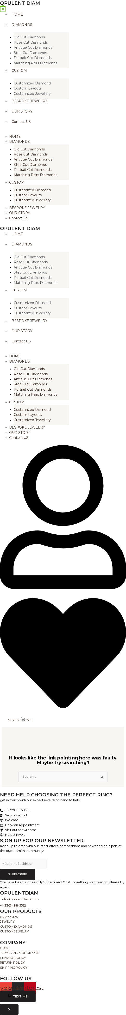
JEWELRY (7, 921)
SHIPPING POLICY (13, 967)
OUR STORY (19, 213)
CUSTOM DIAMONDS (16, 926)
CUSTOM (17, 182)
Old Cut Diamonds (29, 37)
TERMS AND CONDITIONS (19, 953)
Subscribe (17, 874)
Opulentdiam (19, 893)
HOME (15, 136)
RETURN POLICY (12, 962)
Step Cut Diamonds (30, 53)
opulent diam (20, 3)
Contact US (18, 218)
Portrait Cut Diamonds (32, 58)
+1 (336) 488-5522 (13, 905)
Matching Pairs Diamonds (35, 63)
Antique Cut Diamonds (33, 47)
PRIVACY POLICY (13, 958)
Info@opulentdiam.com (20, 899)
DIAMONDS (19, 141)
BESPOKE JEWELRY (27, 208)
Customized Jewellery (32, 93)
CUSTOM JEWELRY (14, 931)
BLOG (4, 948)
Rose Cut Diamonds (31, 42)
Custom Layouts (28, 88)
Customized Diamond (32, 83)
